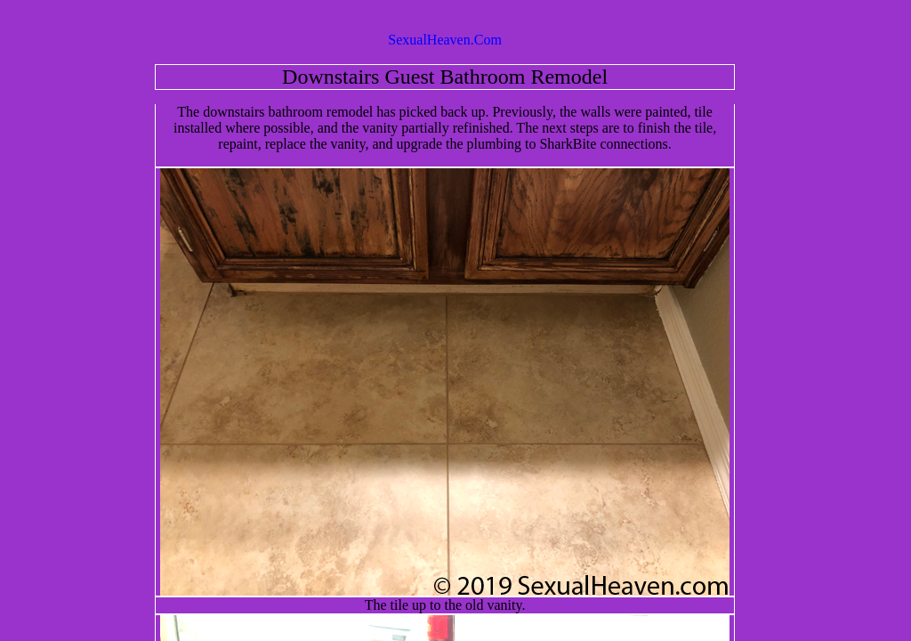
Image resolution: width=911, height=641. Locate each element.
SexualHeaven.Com (445, 39)
